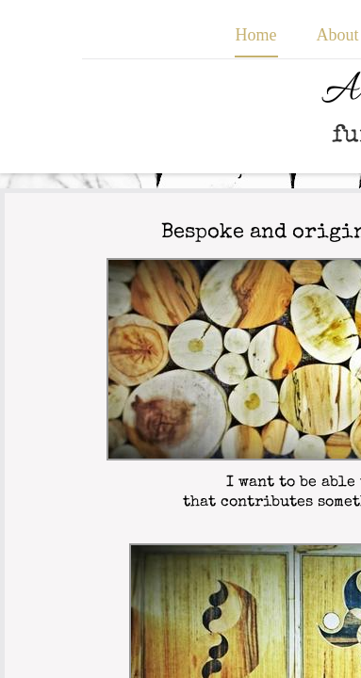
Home (256, 34)
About (338, 34)
